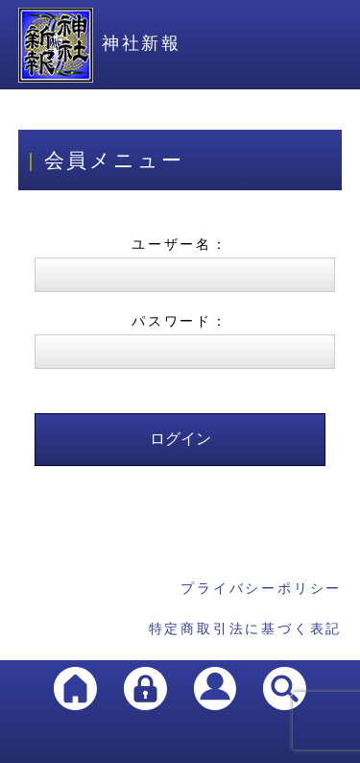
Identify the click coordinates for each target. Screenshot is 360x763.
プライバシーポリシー (261, 588)
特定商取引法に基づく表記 (246, 628)
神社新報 (99, 43)
